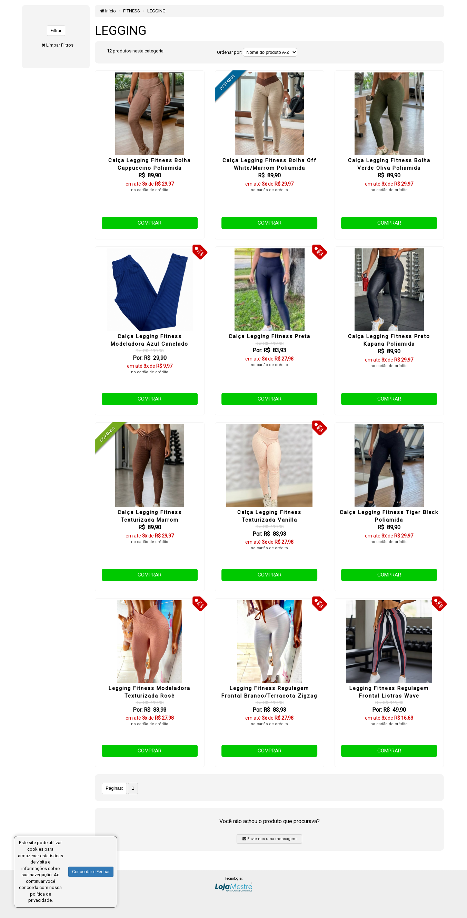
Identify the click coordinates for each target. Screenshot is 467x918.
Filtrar (56, 30)
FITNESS (131, 10)
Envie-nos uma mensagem (269, 839)
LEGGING (156, 10)
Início (108, 10)
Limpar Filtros (59, 45)
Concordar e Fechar (91, 871)
